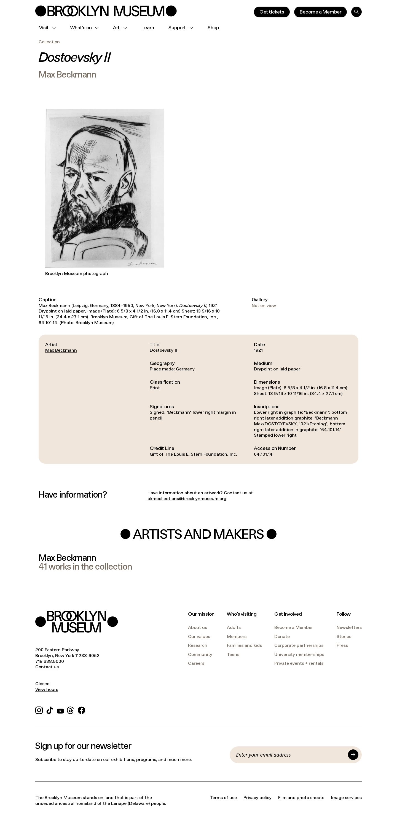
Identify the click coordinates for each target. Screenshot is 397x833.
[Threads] (70, 709)
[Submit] (353, 754)
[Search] (356, 12)
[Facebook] (81, 709)
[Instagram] (39, 709)
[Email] (290, 755)
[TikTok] (49, 709)
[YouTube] (60, 709)
